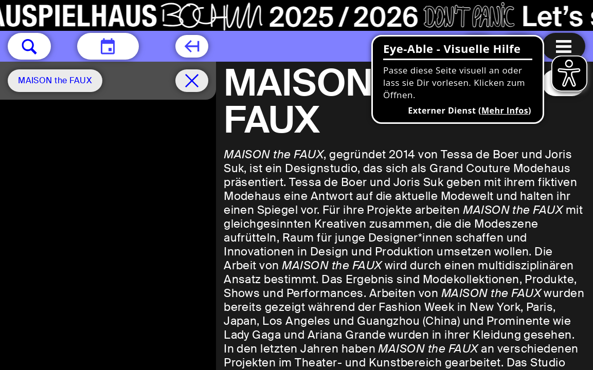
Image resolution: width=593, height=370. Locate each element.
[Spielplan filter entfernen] (191, 80)
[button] (29, 46)
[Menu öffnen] (563, 46)
